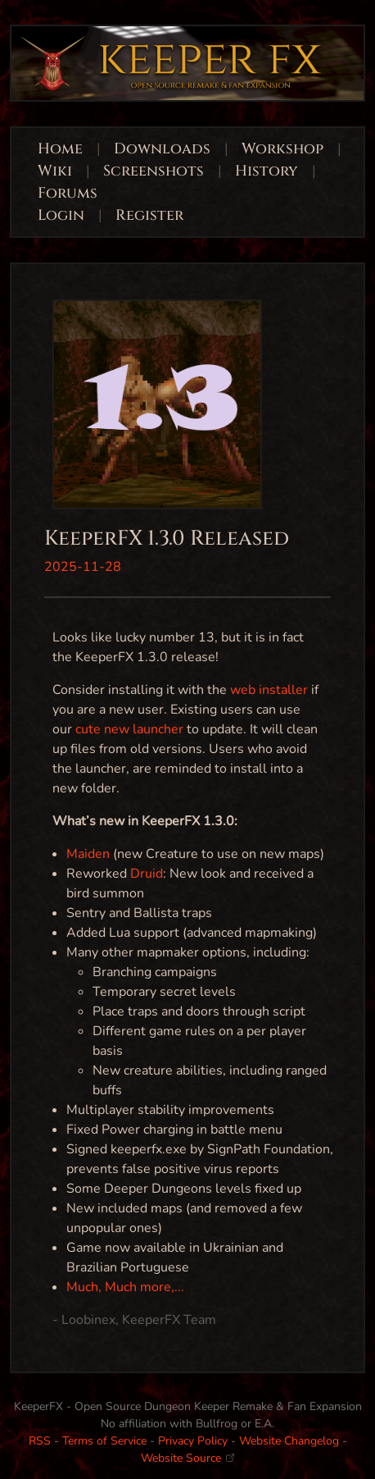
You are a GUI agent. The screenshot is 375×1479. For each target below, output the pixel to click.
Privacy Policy (193, 1441)
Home (60, 149)
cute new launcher (129, 729)
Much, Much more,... (125, 1287)
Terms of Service (104, 1441)
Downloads (162, 149)
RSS (40, 1441)
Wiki (55, 171)
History (266, 171)
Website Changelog (289, 1441)
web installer (269, 690)
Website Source (187, 1458)
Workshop (282, 149)
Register (149, 215)
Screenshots (153, 171)
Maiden (88, 854)
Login (63, 215)
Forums (67, 193)
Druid (146, 874)
